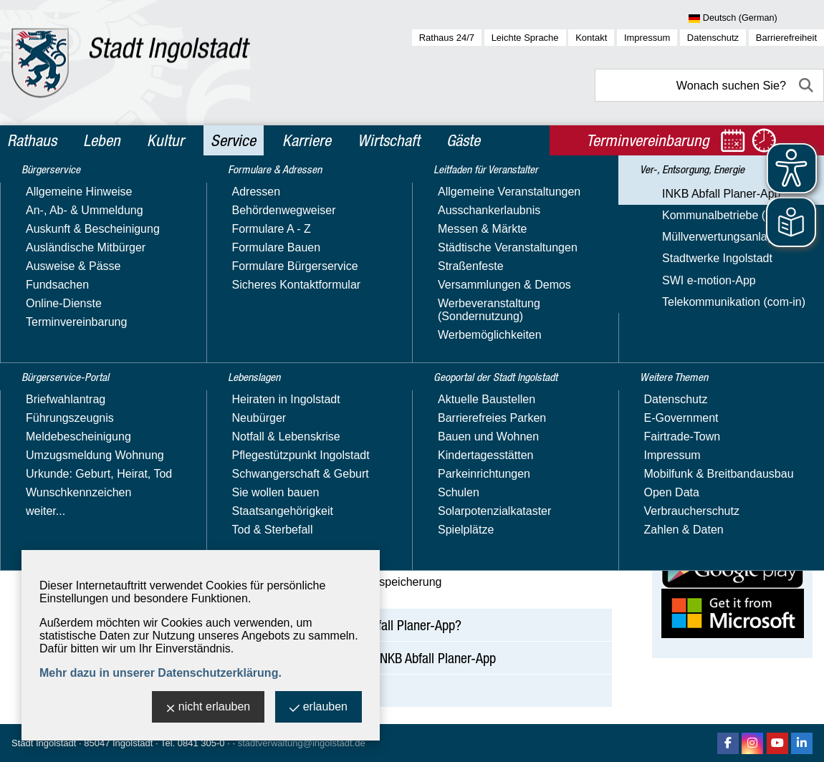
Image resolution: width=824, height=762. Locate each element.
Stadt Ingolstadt (43, 743)
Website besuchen (708, 365)
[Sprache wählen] (756, 18)
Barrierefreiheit (786, 37)
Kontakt (591, 37)
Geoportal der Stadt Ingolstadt (76, 355)
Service (233, 140)
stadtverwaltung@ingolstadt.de (301, 743)
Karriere (306, 140)
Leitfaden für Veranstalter (93, 315)
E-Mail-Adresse (700, 339)
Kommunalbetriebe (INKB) (86, 441)
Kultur (165, 140)
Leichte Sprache (525, 37)
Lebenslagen (56, 284)
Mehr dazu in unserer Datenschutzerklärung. (160, 673)
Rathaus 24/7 (446, 37)
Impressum (647, 37)
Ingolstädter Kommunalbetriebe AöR (721, 268)
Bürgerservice (59, 192)
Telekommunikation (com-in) (91, 525)
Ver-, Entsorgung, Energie (92, 395)
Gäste (463, 140)
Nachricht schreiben (711, 352)
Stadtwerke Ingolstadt (74, 483)
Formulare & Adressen (84, 253)
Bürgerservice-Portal (79, 222)
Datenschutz (713, 37)
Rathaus (32, 140)
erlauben (318, 707)
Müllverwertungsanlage (78, 462)
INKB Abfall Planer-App (78, 421)
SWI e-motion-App (66, 504)
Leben (101, 140)
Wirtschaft (389, 140)
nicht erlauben (208, 707)
